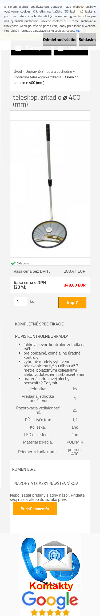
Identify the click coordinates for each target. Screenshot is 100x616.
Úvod (18, 71)
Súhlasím (87, 39)
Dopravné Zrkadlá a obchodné (49, 71)
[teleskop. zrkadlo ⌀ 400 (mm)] (50, 122)
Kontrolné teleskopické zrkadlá (38, 77)
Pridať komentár (35, 509)
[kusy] (20, 301)
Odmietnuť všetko (60, 39)
